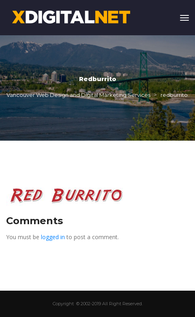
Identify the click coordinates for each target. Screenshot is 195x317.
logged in (53, 237)
